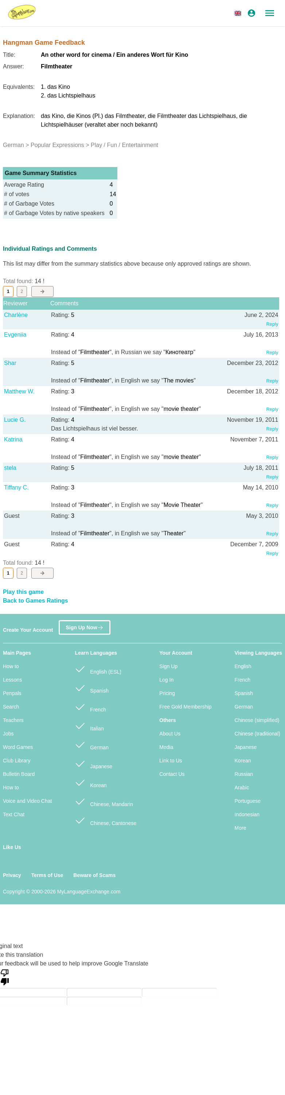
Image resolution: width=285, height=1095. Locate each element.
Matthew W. (19, 391)
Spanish (91, 688)
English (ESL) (98, 669)
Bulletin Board (19, 774)
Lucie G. (15, 420)
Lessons (12, 680)
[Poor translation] (4, 976)
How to (11, 666)
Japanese (93, 763)
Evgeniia (15, 335)
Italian (89, 725)
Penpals (12, 693)
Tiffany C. (16, 487)
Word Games (18, 747)
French (90, 707)
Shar (10, 363)
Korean (90, 782)
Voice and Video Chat (27, 801)
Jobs (8, 734)
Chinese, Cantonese (105, 820)
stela (10, 468)
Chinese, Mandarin (104, 801)
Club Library (16, 760)
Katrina (13, 439)
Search (11, 707)
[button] (239, 13)
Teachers (13, 720)
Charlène (16, 315)
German (91, 744)
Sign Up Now (84, 626)
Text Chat (13, 814)
